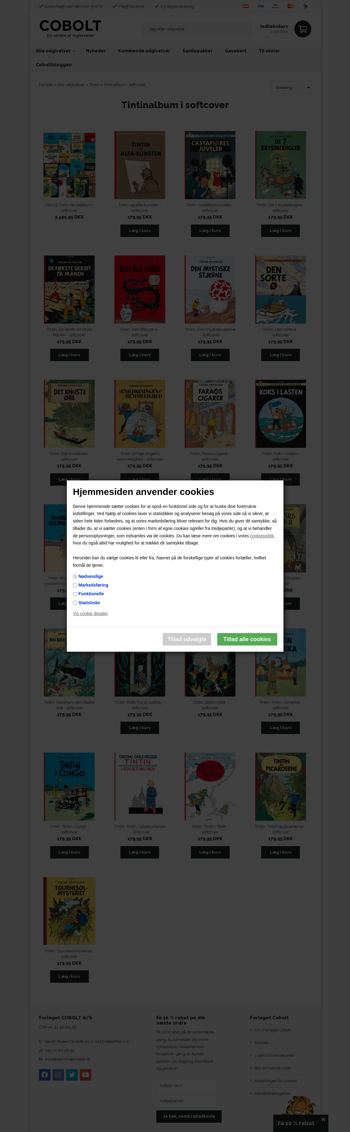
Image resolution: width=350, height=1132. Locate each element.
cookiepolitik (262, 535)
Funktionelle (91, 594)
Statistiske (89, 602)
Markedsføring (93, 585)
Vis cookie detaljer (90, 613)
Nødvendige (91, 576)
